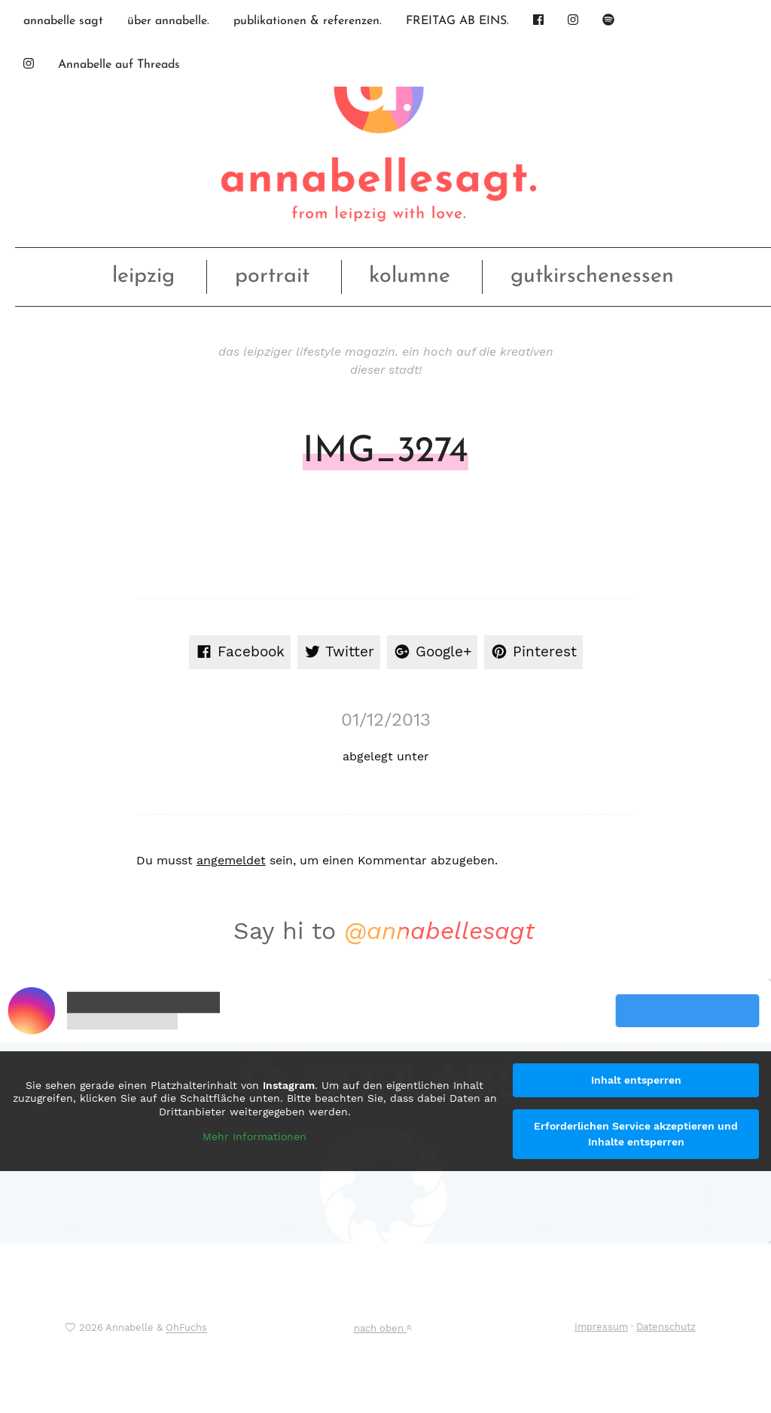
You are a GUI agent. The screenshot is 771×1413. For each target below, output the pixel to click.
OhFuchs (186, 1328)
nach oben (382, 1328)
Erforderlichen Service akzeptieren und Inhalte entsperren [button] (636, 1134)
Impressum (601, 1326)
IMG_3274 (385, 452)
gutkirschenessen (592, 276)
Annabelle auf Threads (119, 65)
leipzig (143, 276)
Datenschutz (666, 1326)
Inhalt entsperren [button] (636, 1080)
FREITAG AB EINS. (457, 21)
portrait (272, 276)
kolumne (409, 276)
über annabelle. (168, 21)
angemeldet (231, 860)
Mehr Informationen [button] (254, 1136)
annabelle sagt (63, 21)
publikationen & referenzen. (307, 21)
